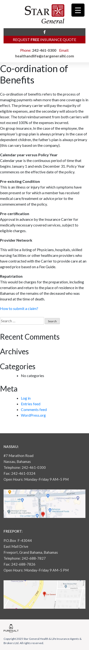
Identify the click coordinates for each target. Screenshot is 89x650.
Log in (26, 398)
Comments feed (34, 409)
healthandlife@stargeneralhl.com (44, 56)
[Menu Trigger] (77, 10)
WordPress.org (33, 415)
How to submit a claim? (19, 308)
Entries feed (30, 403)
